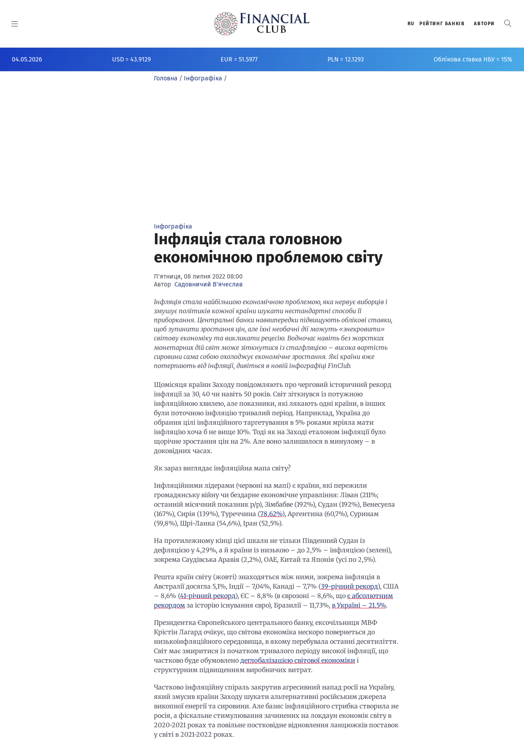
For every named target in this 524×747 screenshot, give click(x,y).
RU (411, 23)
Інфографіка (173, 226)
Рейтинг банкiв (441, 23)
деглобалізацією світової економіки (297, 660)
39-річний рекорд (349, 586)
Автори (484, 23)
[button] (508, 23)
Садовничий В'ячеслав (208, 284)
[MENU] (15, 23)
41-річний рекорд (207, 596)
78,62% (271, 514)
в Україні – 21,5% (359, 605)
